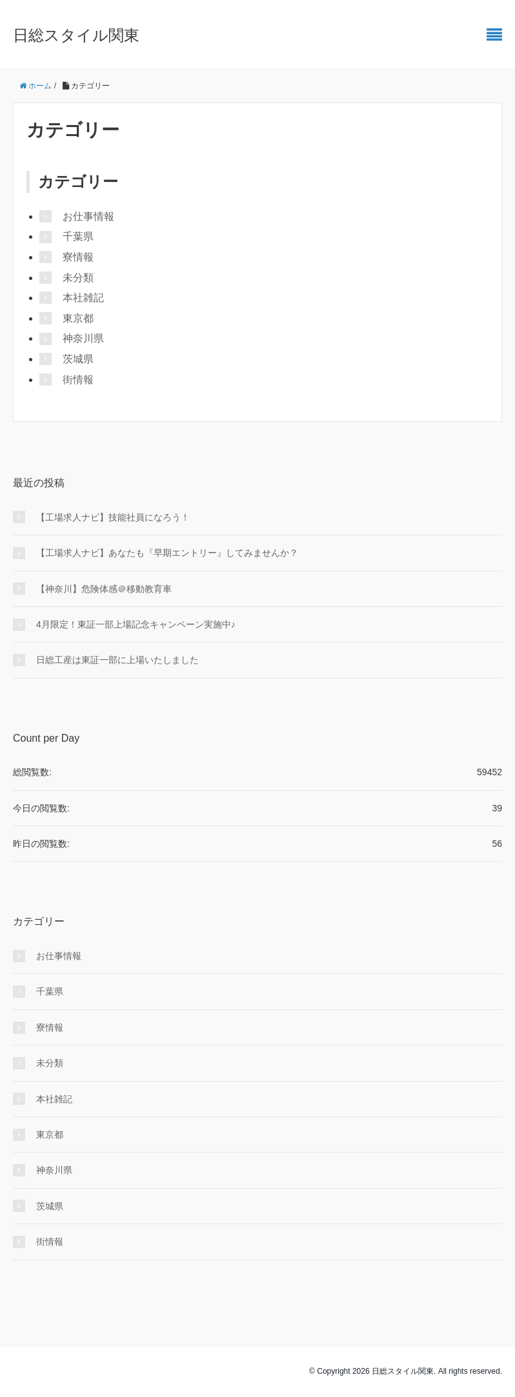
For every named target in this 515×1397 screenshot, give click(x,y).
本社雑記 (83, 297)
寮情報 (78, 257)
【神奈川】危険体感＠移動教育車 (104, 589)
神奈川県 (83, 338)
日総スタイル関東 (76, 35)
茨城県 (78, 358)
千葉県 (78, 236)
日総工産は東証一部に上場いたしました (117, 660)
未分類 (78, 277)
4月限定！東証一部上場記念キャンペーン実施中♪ (136, 624)
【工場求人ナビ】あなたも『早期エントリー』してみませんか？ (167, 553)
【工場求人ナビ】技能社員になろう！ (113, 517)
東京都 (78, 318)
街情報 (78, 379)
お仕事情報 (88, 216)
